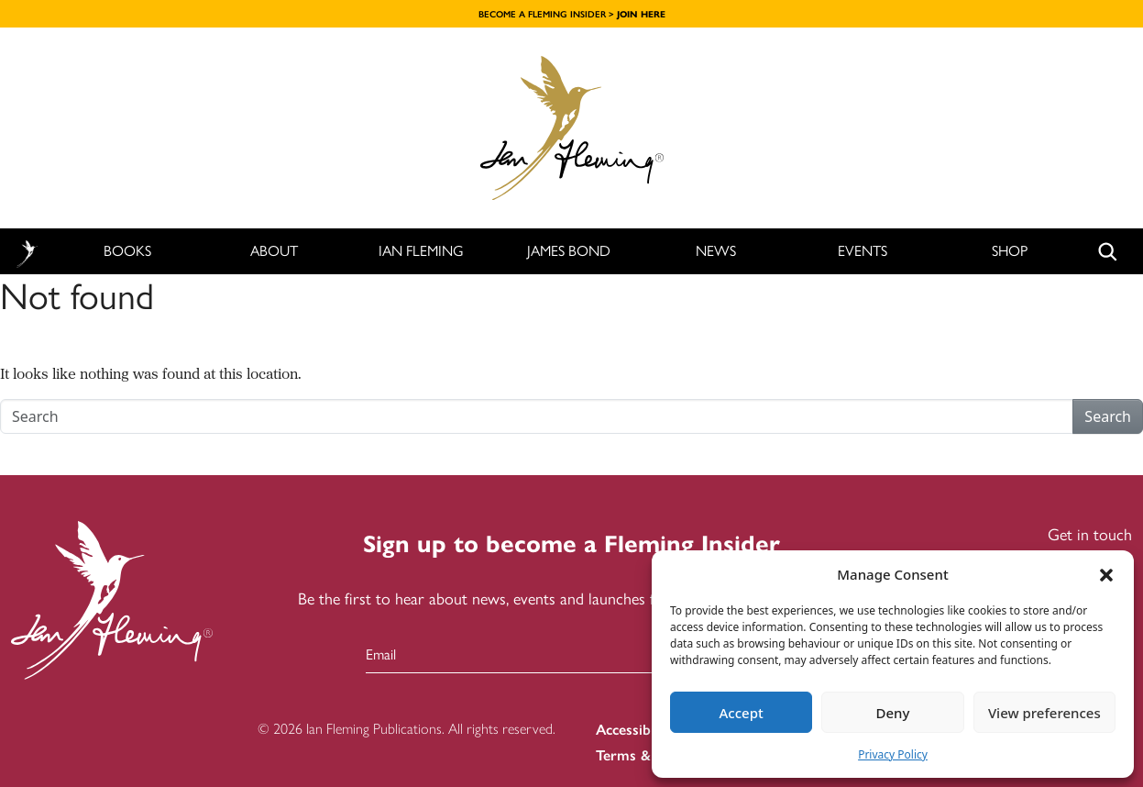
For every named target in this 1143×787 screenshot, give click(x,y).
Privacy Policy (893, 754)
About (274, 251)
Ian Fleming (421, 251)
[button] (1106, 574)
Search (1107, 416)
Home (26, 252)
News (716, 251)
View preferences (1044, 713)
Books (127, 251)
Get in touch (1090, 535)
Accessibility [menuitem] (635, 729)
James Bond (568, 251)
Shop (1010, 251)
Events (862, 251)
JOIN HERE (641, 14)
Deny (893, 713)
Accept (742, 713)
